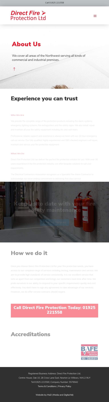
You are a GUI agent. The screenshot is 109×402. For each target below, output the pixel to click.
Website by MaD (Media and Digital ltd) (54, 395)
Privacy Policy (64, 387)
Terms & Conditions (47, 387)
